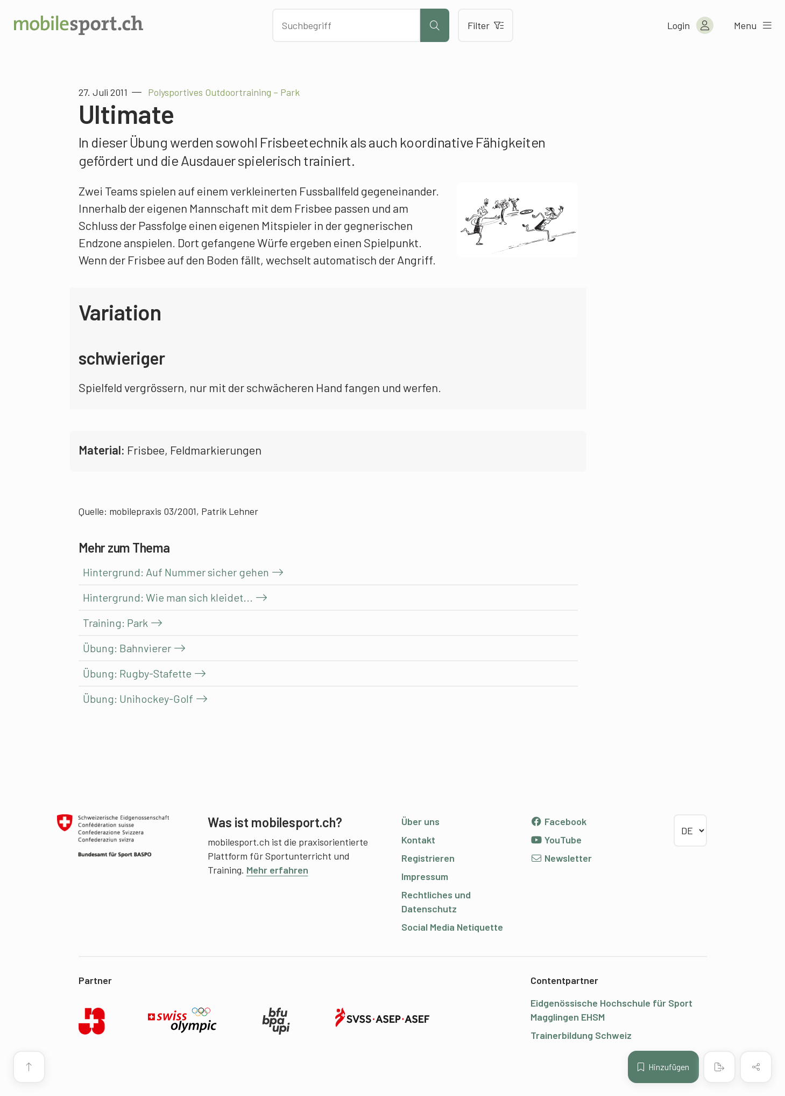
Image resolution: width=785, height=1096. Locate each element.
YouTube (556, 840)
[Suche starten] (434, 25)
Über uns (420, 821)
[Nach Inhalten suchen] (346, 25)
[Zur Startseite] (78, 25)
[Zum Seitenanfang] (29, 1067)
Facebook (559, 821)
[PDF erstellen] (719, 1067)
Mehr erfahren (277, 870)
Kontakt (418, 840)
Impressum (424, 876)
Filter (486, 25)
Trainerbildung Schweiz (581, 1035)
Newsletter (561, 858)
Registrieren (428, 858)
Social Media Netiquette (452, 927)
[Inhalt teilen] (756, 1067)
